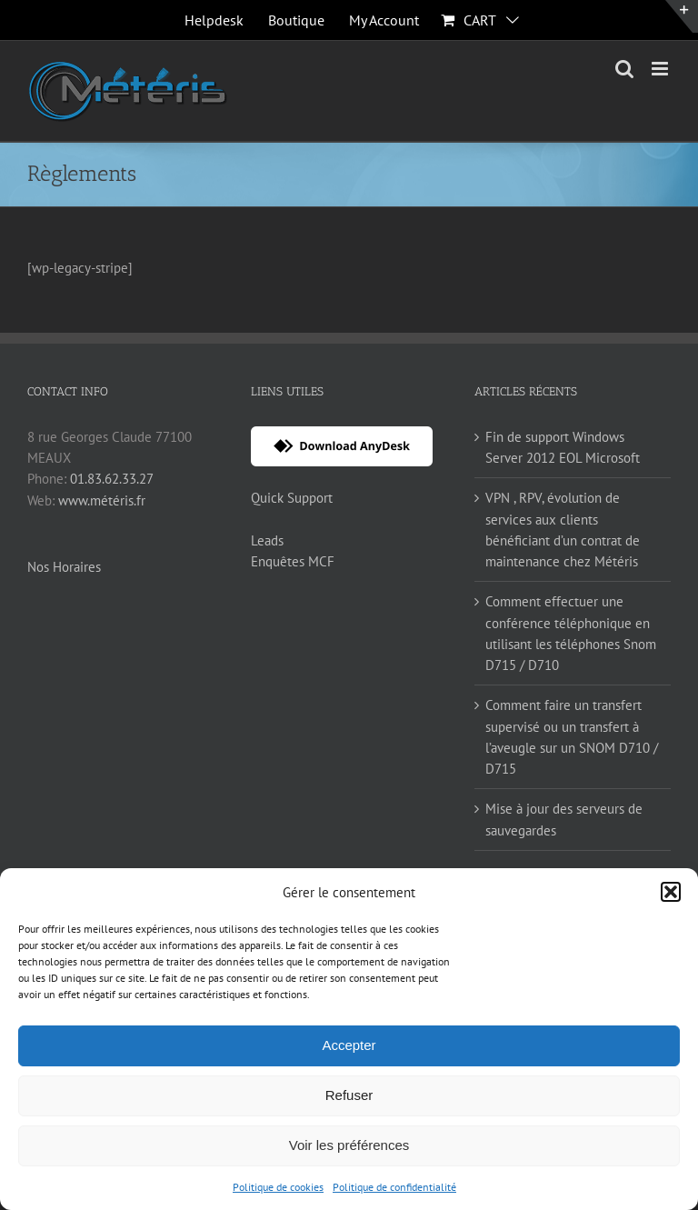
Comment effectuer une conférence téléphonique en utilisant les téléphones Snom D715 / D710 (570, 633)
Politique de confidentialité (394, 1187)
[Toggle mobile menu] (661, 68)
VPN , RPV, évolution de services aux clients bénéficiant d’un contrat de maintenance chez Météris (562, 529)
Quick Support (292, 497)
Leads (267, 540)
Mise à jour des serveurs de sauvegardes (564, 819)
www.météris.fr (101, 500)
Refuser (349, 1095)
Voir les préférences (349, 1145)
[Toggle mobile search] (624, 68)
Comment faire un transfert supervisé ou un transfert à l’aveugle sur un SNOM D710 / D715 (571, 736)
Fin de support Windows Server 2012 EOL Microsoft (562, 447)
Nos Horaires (64, 566)
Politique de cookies (278, 1187)
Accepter (348, 1045)
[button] (671, 892)
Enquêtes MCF (292, 561)
